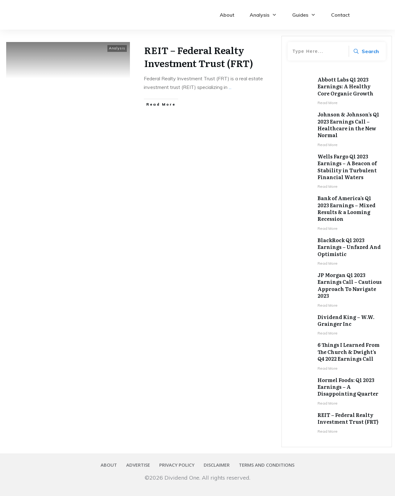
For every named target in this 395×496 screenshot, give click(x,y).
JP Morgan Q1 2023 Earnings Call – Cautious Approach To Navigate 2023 (350, 285)
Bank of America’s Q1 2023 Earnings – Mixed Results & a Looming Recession (347, 208)
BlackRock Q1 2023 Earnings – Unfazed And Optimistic (349, 247)
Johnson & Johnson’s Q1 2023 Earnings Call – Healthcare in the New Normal (348, 125)
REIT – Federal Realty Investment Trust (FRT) (198, 56)
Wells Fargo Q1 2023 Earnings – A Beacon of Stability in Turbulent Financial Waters (347, 167)
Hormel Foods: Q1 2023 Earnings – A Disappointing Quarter (348, 386)
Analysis (117, 48)
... (230, 87)
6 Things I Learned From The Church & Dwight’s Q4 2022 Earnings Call (349, 351)
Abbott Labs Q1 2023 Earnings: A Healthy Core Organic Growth (345, 86)
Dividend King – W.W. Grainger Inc (346, 320)
